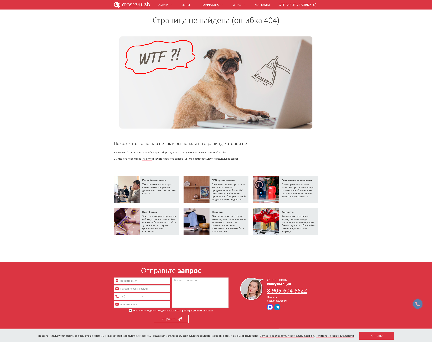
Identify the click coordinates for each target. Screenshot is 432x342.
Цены (186, 4)
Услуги (165, 4)
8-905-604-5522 (287, 291)
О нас (239, 4)
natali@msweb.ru (277, 300)
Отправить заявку (297, 5)
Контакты (262, 4)
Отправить (171, 319)
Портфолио (211, 4)
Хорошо (377, 335)
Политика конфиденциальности (335, 335)
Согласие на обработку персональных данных (190, 310)
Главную (147, 158)
